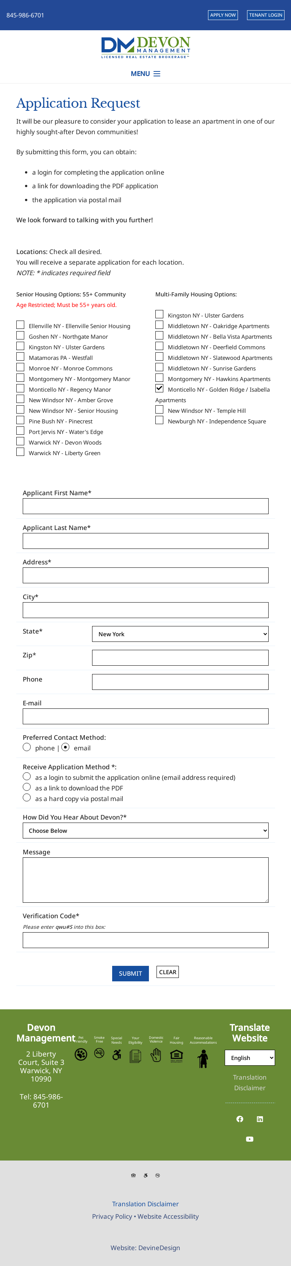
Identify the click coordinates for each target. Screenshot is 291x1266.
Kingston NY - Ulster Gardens (67, 347)
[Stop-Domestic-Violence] (156, 1055)
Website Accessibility (168, 1216)
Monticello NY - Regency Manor (70, 389)
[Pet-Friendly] (81, 1054)
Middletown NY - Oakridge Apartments (218, 326)
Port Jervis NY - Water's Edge (66, 431)
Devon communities (106, 131)
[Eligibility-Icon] (135, 1056)
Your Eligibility (135, 1040)
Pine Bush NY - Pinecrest (60, 421)
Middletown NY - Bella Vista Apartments (220, 336)
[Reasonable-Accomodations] (203, 1058)
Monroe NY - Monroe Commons (71, 368)
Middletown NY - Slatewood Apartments (220, 357)
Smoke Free (99, 1039)
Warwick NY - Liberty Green (64, 453)
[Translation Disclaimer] (250, 1082)
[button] (146, 73)
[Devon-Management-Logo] (145, 47)
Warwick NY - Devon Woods (65, 442)
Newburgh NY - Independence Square (217, 421)
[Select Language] (250, 1058)
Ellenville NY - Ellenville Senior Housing (79, 326)
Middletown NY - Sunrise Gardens (212, 368)
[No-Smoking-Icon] (99, 1053)
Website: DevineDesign (145, 1247)
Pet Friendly (81, 1039)
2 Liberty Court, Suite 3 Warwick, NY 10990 (41, 1066)
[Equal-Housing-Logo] (176, 1056)
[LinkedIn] (259, 1119)
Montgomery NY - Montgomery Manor (79, 379)
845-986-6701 (48, 1101)
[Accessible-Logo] (116, 1054)
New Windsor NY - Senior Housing (73, 410)
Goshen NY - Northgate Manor (68, 336)
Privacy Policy (112, 1216)
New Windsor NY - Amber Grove (71, 400)
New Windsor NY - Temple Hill (207, 410)
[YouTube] (249, 1139)
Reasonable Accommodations (203, 1040)
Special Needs (116, 1040)
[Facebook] (239, 1119)
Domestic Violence (156, 1039)
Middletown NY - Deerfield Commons (216, 347)
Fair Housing (176, 1040)
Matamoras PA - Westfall (61, 357)
